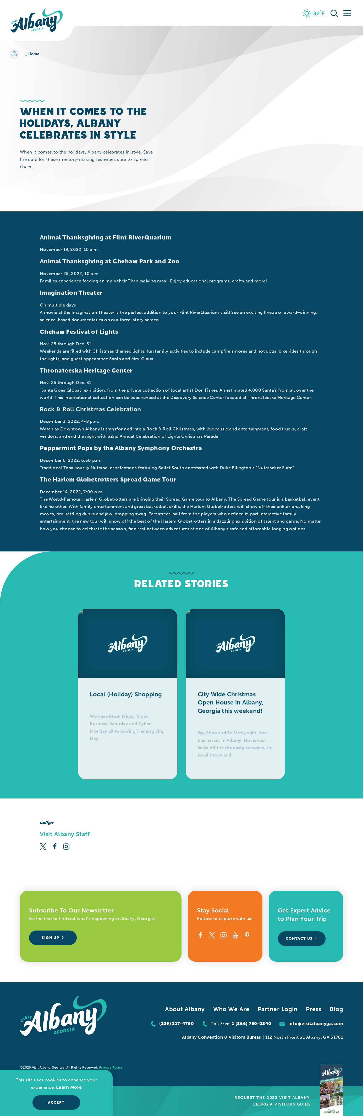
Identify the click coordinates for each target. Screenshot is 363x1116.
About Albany (185, 1009)
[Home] (36, 20)
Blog (336, 1009)
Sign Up (53, 938)
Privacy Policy (111, 1067)
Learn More (69, 1087)
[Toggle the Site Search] (334, 13)
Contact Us (302, 938)
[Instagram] (66, 845)
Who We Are (231, 1009)
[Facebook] (55, 845)
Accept (56, 1102)
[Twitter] (43, 845)
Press (313, 1009)
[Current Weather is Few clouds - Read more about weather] (313, 13)
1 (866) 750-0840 (251, 1023)
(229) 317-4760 (176, 1023)
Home (32, 54)
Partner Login (278, 1009)
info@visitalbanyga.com (315, 1023)
